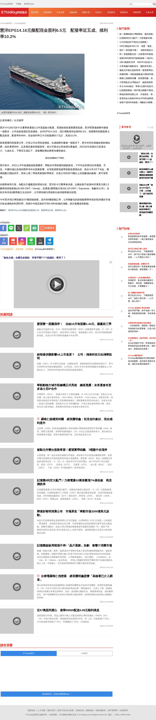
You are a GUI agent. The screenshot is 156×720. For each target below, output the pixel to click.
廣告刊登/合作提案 (66, 710)
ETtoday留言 (28, 653)
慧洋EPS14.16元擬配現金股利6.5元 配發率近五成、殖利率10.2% (37, 210)
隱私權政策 (101, 710)
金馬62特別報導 (133, 234)
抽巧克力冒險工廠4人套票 (137, 249)
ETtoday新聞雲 (6, 1)
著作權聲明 (113, 710)
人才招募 (41, 710)
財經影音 (111, 12)
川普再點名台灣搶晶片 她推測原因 (136, 82)
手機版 (18, 1)
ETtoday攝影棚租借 (135, 355)
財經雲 (14, 12)
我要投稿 (31, 710)
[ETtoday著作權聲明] (44, 249)
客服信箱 (80, 710)
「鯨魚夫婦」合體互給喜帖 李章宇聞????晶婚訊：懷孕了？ (33, 257)
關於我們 (51, 710)
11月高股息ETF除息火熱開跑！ (134, 42)
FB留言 (84, 653)
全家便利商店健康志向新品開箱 (139, 323)
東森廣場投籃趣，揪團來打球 (138, 264)
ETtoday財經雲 (123, 113)
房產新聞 (137, 12)
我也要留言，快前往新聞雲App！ (56, 694)
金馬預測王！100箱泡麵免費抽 (139, 278)
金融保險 (73, 12)
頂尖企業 (60, 12)
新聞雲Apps (29, 1)
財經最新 (48, 12)
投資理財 (35, 12)
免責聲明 (124, 710)
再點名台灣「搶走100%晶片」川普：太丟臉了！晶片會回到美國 (146, 191)
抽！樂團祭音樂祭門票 (136, 293)
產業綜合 (124, 12)
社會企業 (150, 12)
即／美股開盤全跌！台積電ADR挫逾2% (137, 54)
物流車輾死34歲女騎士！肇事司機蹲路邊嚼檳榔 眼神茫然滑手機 (146, 173)
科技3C (98, 12)
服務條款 (90, 710)
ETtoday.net (84, 715)
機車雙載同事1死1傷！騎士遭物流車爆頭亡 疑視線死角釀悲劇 (146, 209)
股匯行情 (86, 12)
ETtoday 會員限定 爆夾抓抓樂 (139, 308)
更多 (150, 127)
